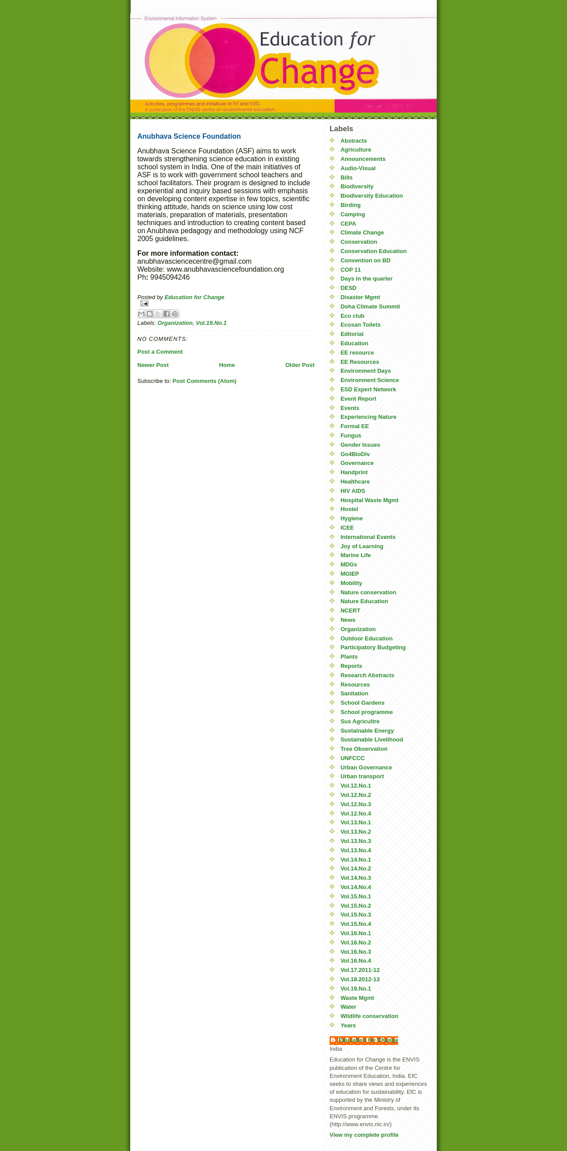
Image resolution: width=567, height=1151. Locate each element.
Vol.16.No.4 (356, 960)
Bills (347, 177)
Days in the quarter (367, 278)
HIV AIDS (353, 491)
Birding (351, 205)
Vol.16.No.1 (356, 933)
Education (355, 343)
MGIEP (350, 573)
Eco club (353, 315)
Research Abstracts (368, 675)
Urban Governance (366, 767)
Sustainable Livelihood (372, 739)
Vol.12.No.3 (356, 804)
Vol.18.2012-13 (360, 979)
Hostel (349, 509)
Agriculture (356, 149)
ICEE (347, 527)
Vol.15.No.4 (356, 924)
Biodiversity (357, 186)
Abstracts (354, 140)
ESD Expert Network (368, 389)
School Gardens (363, 702)
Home (227, 365)
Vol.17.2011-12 (360, 970)
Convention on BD (366, 260)
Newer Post (153, 365)
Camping (353, 214)
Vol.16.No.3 (356, 951)
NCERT (351, 610)
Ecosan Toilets (361, 324)
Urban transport (362, 776)
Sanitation (355, 693)
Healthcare (355, 481)
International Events (368, 537)
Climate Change (362, 232)
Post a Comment (160, 351)
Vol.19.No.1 (211, 323)
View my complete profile (364, 1134)
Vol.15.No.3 (356, 914)
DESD (349, 288)
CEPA (348, 223)
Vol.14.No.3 (356, 877)
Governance (357, 463)
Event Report (359, 398)
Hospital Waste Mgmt (370, 500)
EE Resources (360, 362)
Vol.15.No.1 (356, 896)
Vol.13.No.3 (356, 841)
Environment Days (366, 370)
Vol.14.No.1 (356, 859)
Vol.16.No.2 (356, 942)
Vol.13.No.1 (356, 822)
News (348, 619)
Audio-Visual (358, 168)
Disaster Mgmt (361, 297)
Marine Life (356, 555)
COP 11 (351, 269)
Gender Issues (361, 444)
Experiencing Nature (368, 417)
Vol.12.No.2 (356, 795)
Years (348, 1025)
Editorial (352, 334)
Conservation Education (374, 251)
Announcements (363, 159)
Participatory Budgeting (373, 647)
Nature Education (364, 601)
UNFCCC (353, 758)
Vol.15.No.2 (356, 905)
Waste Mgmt (357, 998)
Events (350, 408)
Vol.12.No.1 (356, 785)
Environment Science (370, 380)
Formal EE (355, 426)
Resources (355, 684)
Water (349, 1006)
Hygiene (352, 518)
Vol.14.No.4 (356, 887)
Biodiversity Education (372, 195)
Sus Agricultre (360, 721)
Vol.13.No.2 (356, 831)
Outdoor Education (367, 638)
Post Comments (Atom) (205, 381)
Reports (351, 666)
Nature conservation (368, 592)
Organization (175, 323)
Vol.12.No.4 (356, 813)
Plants (349, 656)
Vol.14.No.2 (356, 868)
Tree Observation (364, 748)
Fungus (351, 435)
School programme (367, 712)
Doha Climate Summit (370, 306)
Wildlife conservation (370, 1016)
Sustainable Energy (367, 730)
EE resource (357, 352)
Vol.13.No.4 (356, 850)
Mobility (351, 583)
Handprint (354, 472)
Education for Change (368, 1040)
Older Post (300, 365)
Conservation (359, 241)
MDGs (349, 564)
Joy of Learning (362, 546)
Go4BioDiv (355, 454)
